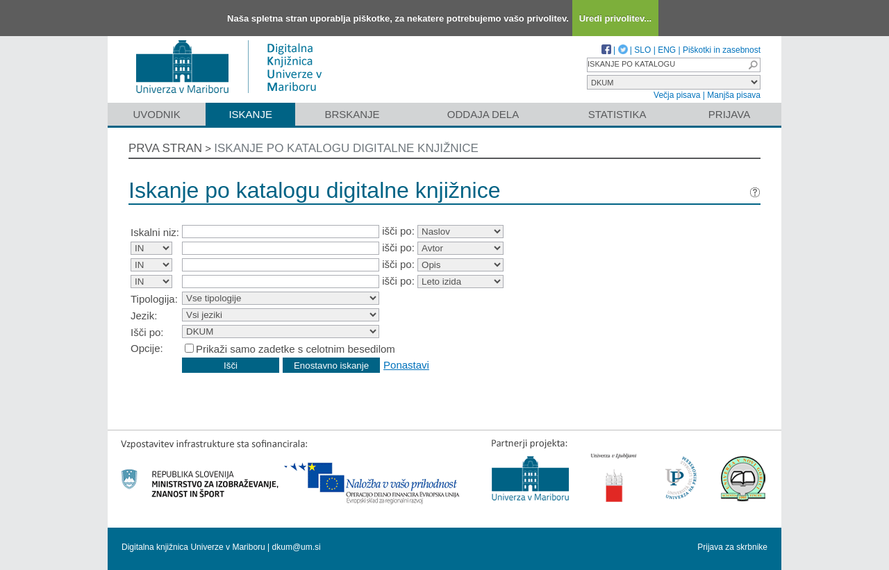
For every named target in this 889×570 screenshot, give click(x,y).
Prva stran (165, 148)
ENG (667, 50)
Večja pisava (677, 95)
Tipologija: (154, 299)
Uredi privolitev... (615, 18)
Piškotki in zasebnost (722, 50)
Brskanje (351, 114)
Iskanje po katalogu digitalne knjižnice (346, 148)
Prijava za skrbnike (732, 547)
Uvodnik (156, 114)
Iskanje (250, 114)
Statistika (617, 114)
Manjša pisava (734, 95)
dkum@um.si (296, 547)
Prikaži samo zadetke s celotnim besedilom (295, 349)
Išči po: (147, 332)
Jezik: (144, 315)
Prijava (729, 114)
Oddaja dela (483, 114)
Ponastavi (406, 365)
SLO (642, 50)
